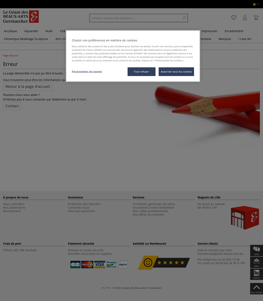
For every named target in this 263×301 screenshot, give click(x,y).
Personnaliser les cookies (87, 71)
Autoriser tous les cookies (176, 71)
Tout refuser (141, 71)
